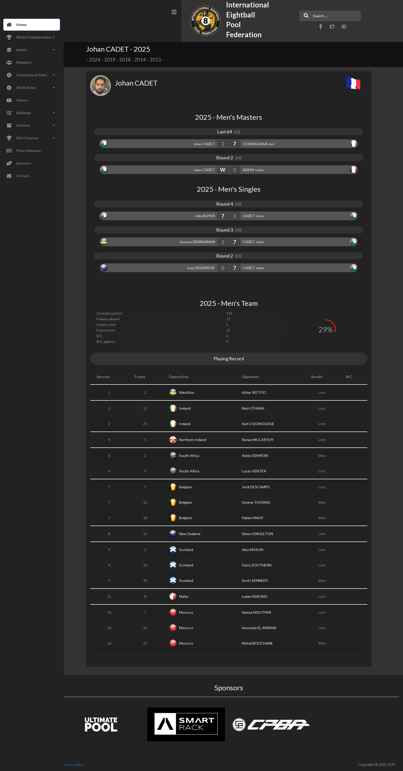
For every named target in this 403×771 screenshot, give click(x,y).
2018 (129, 59)
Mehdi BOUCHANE (262, 643)
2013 (160, 59)
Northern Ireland (197, 439)
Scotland (191, 549)
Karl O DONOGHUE (263, 423)
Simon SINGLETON (262, 533)
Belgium (190, 487)
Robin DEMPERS (260, 455)
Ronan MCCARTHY (262, 439)
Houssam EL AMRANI (264, 628)
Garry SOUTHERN (261, 565)
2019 (114, 59)
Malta (188, 596)
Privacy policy (83, 764)
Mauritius (191, 392)
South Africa (194, 455)
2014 (145, 59)
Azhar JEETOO (259, 392)
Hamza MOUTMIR (261, 612)
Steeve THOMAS (261, 502)
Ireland (189, 408)
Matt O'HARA (258, 408)
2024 (99, 59)
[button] (262, 26)
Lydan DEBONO (259, 596)
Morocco (191, 612)
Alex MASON (257, 549)
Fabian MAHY (257, 518)
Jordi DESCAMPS (260, 487)
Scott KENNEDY (260, 580)
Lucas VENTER (259, 471)
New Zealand (194, 533)
